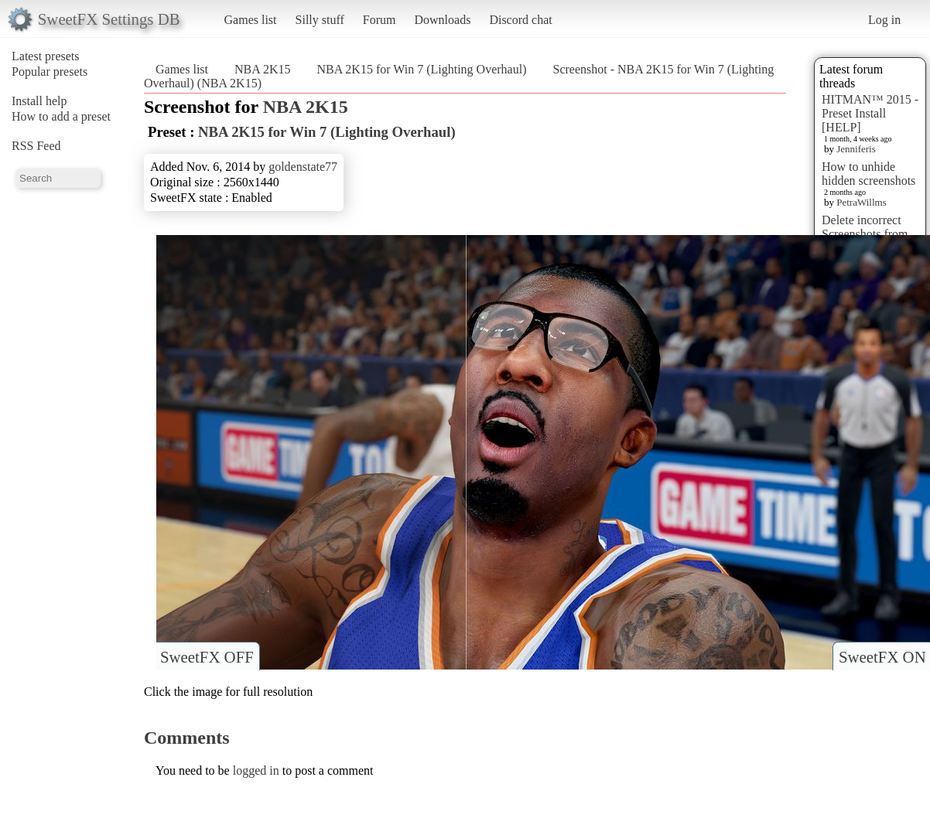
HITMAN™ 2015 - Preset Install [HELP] (870, 113)
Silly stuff (320, 19)
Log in (884, 19)
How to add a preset (61, 116)
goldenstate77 (302, 166)
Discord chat (520, 19)
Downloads (442, 19)
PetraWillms (861, 202)
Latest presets (46, 56)
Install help (39, 100)
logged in (256, 770)
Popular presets (49, 71)
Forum (379, 19)
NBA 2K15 (262, 69)
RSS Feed (36, 145)
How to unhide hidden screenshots (868, 173)
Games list (250, 19)
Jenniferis (856, 149)
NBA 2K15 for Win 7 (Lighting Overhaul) (421, 69)
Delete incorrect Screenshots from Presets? (865, 233)
